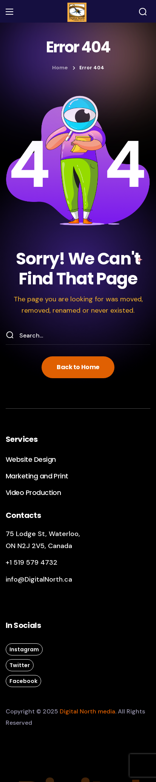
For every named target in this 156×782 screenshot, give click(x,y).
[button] (142, 11)
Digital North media (87, 711)
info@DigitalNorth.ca (39, 579)
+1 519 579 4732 (31, 562)
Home (60, 67)
